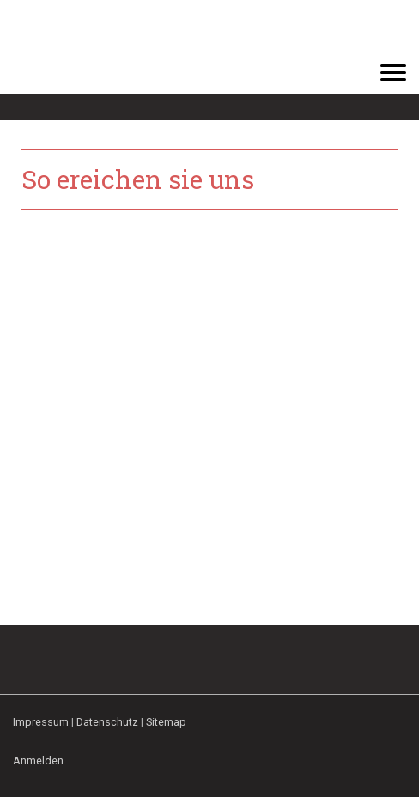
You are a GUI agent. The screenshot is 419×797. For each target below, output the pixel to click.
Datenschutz (107, 721)
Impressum (41, 721)
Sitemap (166, 721)
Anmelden (38, 760)
